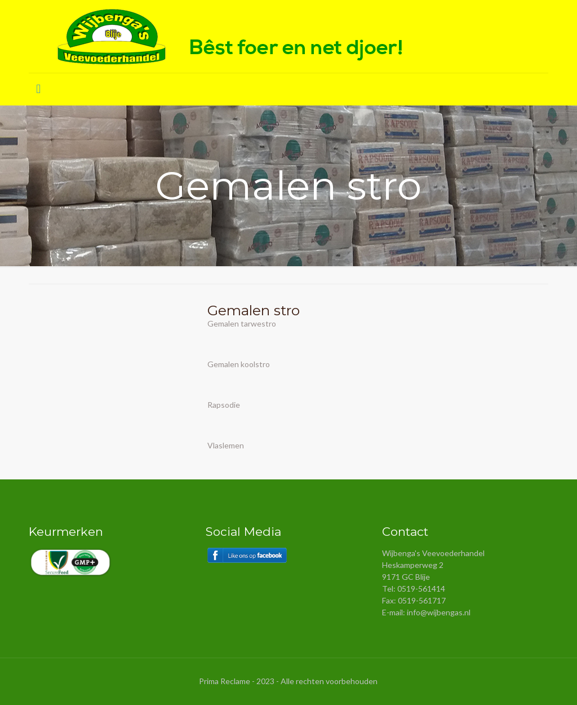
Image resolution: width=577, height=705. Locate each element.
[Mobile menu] (38, 89)
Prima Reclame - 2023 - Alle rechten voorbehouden (288, 681)
